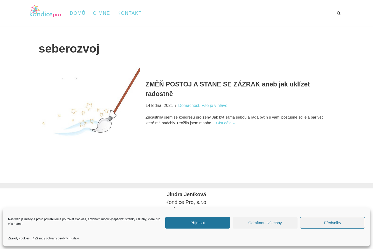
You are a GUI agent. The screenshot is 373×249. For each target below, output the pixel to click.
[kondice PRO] (45, 11)
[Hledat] (339, 13)
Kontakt (130, 13)
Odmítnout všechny (265, 223)
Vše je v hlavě (214, 105)
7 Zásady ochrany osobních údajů (55, 238)
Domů (78, 13)
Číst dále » (225, 123)
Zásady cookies (19, 238)
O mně (101, 13)
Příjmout (197, 223)
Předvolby (332, 223)
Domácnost (188, 105)
